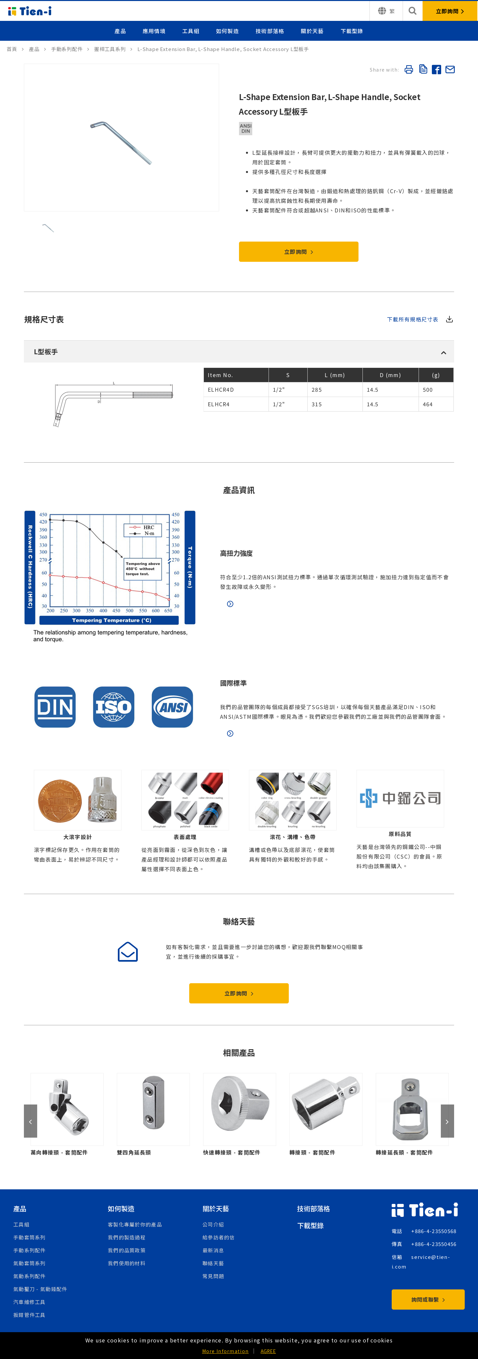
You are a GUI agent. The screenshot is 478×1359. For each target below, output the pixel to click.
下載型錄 (352, 31)
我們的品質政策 (127, 1250)
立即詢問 (298, 251)
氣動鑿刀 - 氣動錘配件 (40, 1288)
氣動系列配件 (29, 1276)
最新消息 (213, 1250)
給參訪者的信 (218, 1237)
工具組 (190, 31)
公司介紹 (213, 1224)
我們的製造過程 (127, 1237)
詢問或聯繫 (428, 1299)
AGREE (268, 1351)
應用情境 (154, 31)
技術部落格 (270, 31)
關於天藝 (312, 31)
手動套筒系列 (29, 1237)
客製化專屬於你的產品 (135, 1224)
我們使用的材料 (127, 1263)
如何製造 (227, 31)
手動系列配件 (29, 1250)
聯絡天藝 (213, 1263)
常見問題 (213, 1276)
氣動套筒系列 (29, 1263)
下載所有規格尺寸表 (413, 319)
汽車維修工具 (29, 1301)
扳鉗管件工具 (29, 1314)
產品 (120, 31)
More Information (225, 1351)
